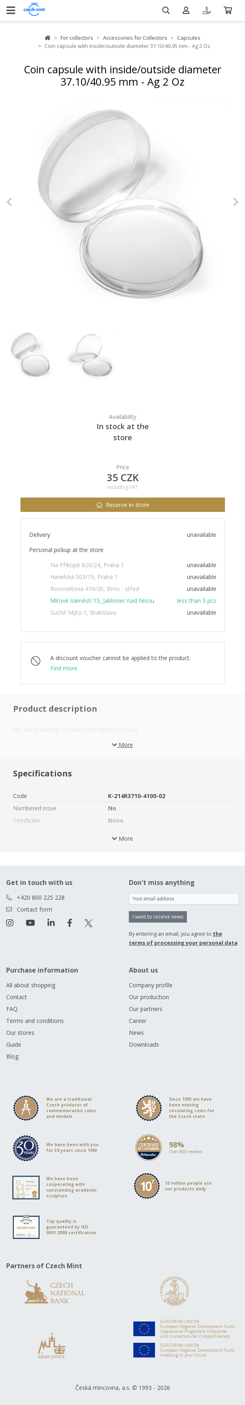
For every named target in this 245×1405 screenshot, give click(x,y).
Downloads (144, 1044)
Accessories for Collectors (135, 37)
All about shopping (30, 985)
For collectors (77, 37)
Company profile (151, 985)
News (136, 1032)
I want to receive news (158, 916)
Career (137, 1021)
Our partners (145, 1009)
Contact (16, 997)
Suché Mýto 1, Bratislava (83, 612)
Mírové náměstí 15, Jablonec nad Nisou (102, 600)
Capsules (188, 37)
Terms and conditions (35, 1021)
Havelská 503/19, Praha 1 (84, 577)
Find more (63, 668)
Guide (13, 1044)
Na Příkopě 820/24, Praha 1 (87, 565)
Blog (12, 1056)
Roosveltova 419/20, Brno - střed (94, 589)
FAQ (12, 1009)
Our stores (20, 1032)
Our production (149, 997)
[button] (23, 201)
